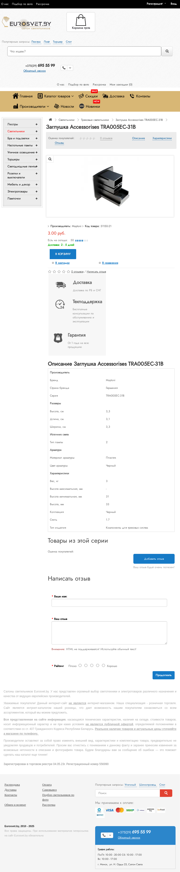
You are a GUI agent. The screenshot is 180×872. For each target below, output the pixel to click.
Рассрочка (42, 4)
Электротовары (17, 191)
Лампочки (14, 198)
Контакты (139, 96)
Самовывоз (49, 789)
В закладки (62, 263)
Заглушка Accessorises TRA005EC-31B (139, 120)
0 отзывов (106, 138)
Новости (64, 106)
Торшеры (13, 159)
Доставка (113, 96)
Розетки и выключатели (16, 175)
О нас (5, 4)
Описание (138, 138)
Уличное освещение (21, 152)
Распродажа (12, 784)
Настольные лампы (20, 145)
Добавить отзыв (154, 559)
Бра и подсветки (18, 138)
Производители (31, 106)
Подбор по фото (22, 4)
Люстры (13, 124)
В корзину (63, 254)
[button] (175, 4)
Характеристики (162, 138)
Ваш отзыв (60, 619)
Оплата (47, 784)
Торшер (58, 42)
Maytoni (76, 226)
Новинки (89, 105)
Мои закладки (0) (121, 84)
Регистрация (154, 4)
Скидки (88, 95)
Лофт (47, 42)
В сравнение (110, 263)
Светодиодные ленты (22, 166)
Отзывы (59, 143)
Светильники (16, 131)
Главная (23, 96)
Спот (68, 42)
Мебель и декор (19, 184)
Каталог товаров (55, 96)
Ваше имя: (60, 596)
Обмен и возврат (15, 804)
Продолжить (164, 675)
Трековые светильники (95, 120)
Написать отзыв (96, 271)
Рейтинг (59, 666)
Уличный (131, 785)
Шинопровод (148, 785)
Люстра (36, 42)
